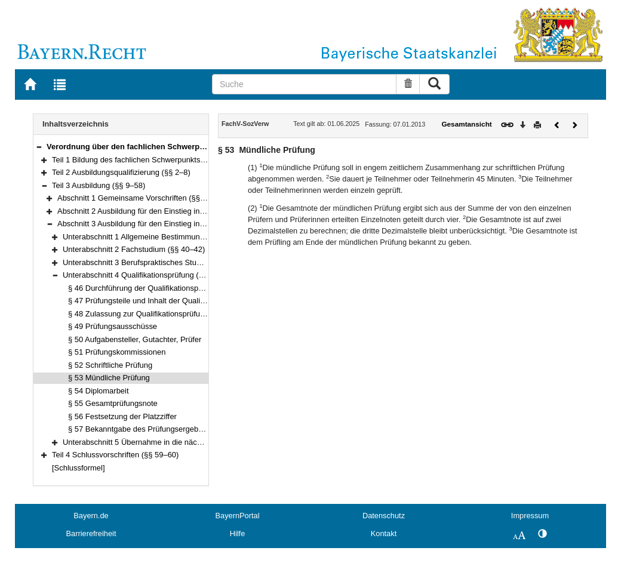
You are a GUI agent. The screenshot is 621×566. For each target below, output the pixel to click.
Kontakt (383, 533)
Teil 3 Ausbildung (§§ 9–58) (98, 185)
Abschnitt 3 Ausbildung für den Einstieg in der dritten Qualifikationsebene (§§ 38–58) (201, 223)
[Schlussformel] (78, 467)
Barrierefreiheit (91, 533)
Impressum (530, 515)
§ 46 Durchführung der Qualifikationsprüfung (144, 288)
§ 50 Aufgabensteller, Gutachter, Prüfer (134, 339)
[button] (39, 146)
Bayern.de (90, 515)
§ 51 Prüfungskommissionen (116, 351)
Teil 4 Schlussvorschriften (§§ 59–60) (115, 454)
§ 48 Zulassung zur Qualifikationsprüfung (138, 313)
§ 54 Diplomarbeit (98, 390)
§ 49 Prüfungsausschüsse (112, 326)
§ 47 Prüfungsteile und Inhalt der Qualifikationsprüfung (161, 300)
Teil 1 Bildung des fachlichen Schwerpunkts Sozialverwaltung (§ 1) (165, 159)
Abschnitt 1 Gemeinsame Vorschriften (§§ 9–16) (139, 197)
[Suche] (304, 84)
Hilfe (237, 533)
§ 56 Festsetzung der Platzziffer (122, 416)
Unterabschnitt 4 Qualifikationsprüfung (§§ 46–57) (148, 274)
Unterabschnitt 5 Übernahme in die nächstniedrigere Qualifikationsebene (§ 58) (198, 442)
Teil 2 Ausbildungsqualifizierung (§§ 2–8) (121, 172)
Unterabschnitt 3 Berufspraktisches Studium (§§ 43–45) (158, 262)
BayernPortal (238, 515)
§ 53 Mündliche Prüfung (109, 377)
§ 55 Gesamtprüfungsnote (113, 403)
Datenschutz (383, 515)
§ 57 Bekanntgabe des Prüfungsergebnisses (144, 428)
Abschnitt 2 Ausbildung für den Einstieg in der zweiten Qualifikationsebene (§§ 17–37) (204, 211)
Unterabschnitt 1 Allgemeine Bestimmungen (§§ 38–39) (158, 236)
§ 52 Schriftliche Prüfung (110, 365)
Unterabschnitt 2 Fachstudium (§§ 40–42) (134, 249)
